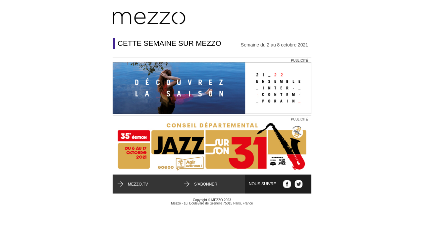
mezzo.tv (138, 184)
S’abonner (205, 184)
